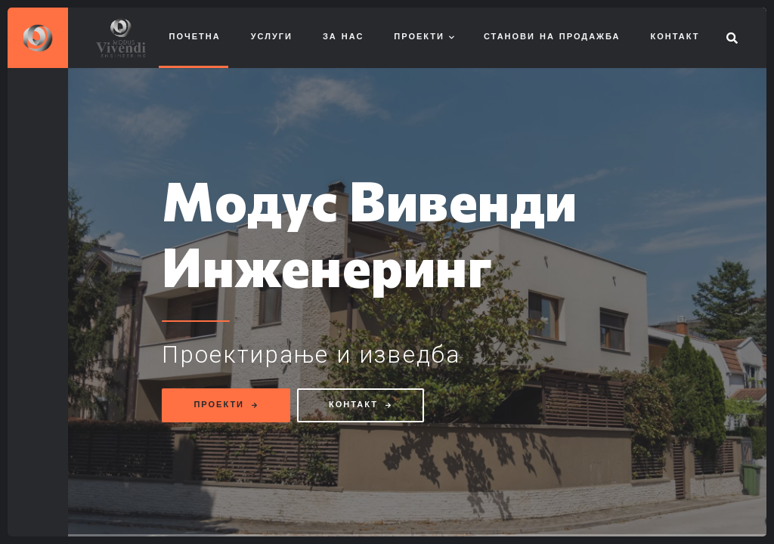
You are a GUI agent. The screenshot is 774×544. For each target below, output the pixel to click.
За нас (343, 37)
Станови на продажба (552, 37)
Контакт (675, 37)
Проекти (419, 37)
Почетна (195, 37)
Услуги (272, 37)
